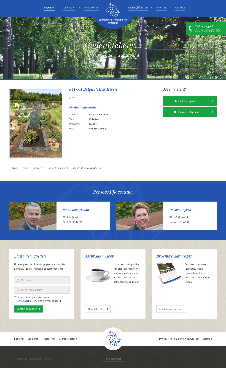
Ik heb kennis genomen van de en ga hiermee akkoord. (39, 299)
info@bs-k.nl (74, 217)
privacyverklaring (26, 300)
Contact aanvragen (27, 308)
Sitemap (207, 338)
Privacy (163, 338)
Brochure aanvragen (170, 308)
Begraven (49, 7)
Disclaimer (176, 338)
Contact (180, 7)
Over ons (161, 7)
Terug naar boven (112, 358)
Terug (15, 168)
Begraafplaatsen (138, 7)
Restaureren (91, 7)
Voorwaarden (192, 338)
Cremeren (69, 7)
